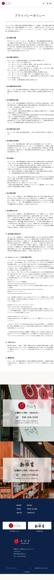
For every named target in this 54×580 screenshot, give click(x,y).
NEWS (29, 505)
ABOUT (19, 513)
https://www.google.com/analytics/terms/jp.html (21, 283)
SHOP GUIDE (32, 509)
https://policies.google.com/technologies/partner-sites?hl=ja (25, 289)
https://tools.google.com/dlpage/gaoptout (19, 306)
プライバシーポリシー (11, 568)
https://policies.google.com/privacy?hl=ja (19, 293)
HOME (19, 505)
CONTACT (31, 513)
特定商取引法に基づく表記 (41, 568)
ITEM (18, 509)
